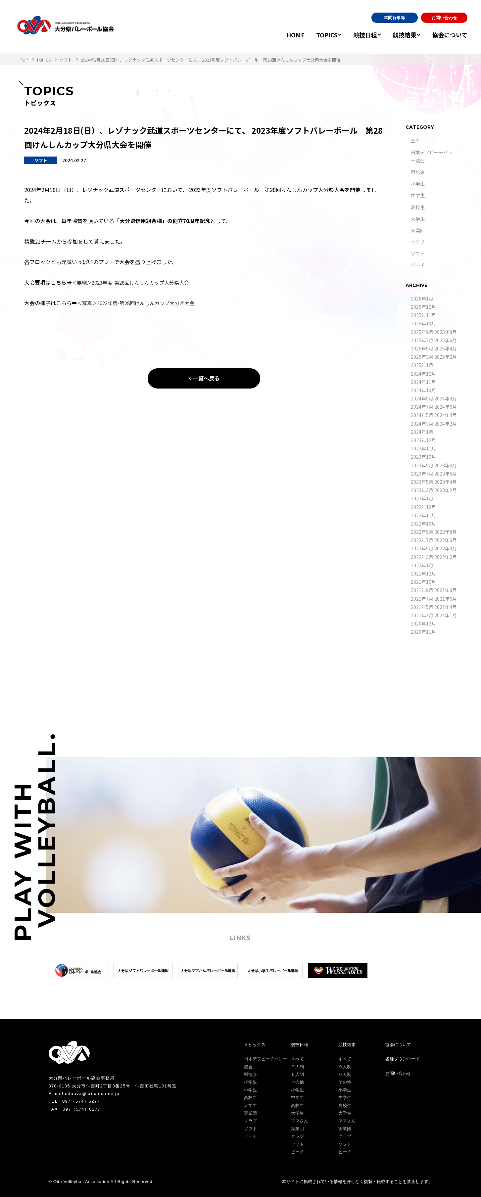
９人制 (297, 1066)
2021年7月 (422, 598)
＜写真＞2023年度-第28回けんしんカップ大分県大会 (140, 303)
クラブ (418, 242)
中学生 (418, 195)
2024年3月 (422, 423)
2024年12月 (423, 373)
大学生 (418, 218)
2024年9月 (422, 398)
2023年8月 (445, 465)
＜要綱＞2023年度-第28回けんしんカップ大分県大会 (135, 282)
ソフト (418, 253)
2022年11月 (423, 515)
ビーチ (418, 265)
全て (415, 140)
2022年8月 (445, 532)
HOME (284, 34)
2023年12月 (423, 440)
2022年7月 (422, 540)
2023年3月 (422, 490)
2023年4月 (445, 482)
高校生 (418, 207)
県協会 (418, 172)
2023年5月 (422, 482)
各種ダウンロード (402, 1058)
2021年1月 (445, 615)
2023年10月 (423, 456)
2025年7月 (422, 340)
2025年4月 (445, 348)
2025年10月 (423, 323)
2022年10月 (423, 523)
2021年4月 (445, 607)
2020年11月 (423, 631)
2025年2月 (445, 356)
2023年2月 (445, 490)
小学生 (418, 183)
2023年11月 (423, 448)
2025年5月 (422, 348)
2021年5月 (422, 607)
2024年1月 (422, 432)
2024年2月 (445, 423)
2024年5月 (422, 415)
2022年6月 (445, 540)
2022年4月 (445, 548)
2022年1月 (422, 565)
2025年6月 (445, 340)
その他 (297, 1082)
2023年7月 (422, 473)
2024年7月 (422, 406)
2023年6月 (445, 473)
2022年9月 (422, 532)
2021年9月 (422, 590)
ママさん (299, 1120)
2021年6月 (445, 598)
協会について (449, 34)
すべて (297, 1058)
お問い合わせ (444, 17)
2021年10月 (423, 581)
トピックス (254, 1044)
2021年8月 (445, 590)
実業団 (418, 230)
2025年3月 (422, 356)
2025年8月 (445, 332)
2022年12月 (423, 507)
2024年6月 (445, 406)
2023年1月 (422, 498)
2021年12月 (423, 573)
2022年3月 (422, 557)
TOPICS (316, 34)
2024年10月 (423, 390)
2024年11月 (423, 382)
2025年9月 (422, 332)
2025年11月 (423, 315)
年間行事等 (394, 17)
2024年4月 (445, 415)
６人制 (297, 1074)
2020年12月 (423, 623)
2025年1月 (422, 365)
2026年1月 (422, 298)
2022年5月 (422, 548)
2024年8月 (445, 398)
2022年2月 (445, 557)
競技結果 (401, 34)
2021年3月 (422, 615)
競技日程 (358, 34)
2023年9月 (422, 465)
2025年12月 (423, 306)
